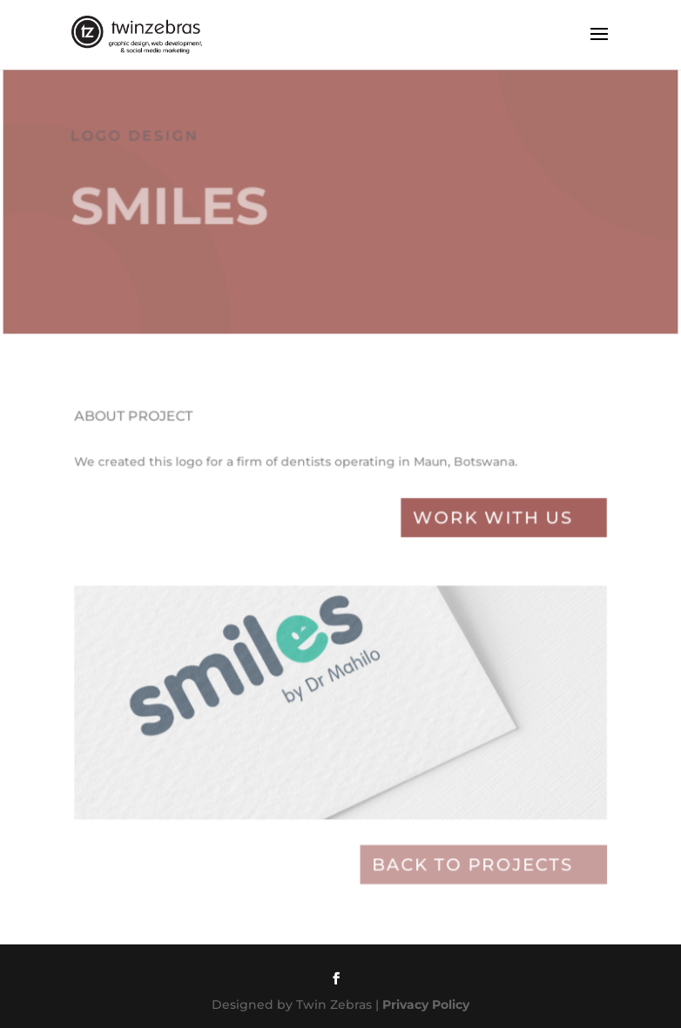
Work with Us (485, 535)
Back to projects (466, 866)
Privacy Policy (425, 1004)
